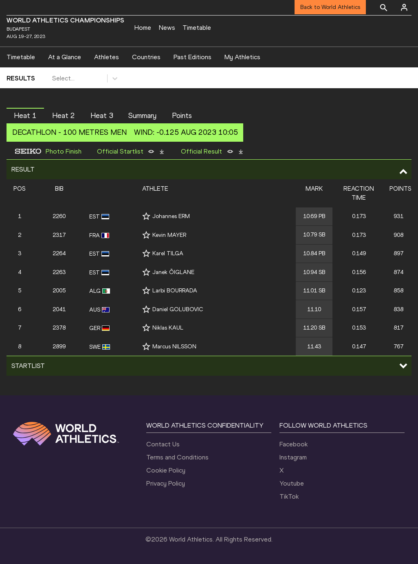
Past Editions (192, 57)
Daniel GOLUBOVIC (177, 309)
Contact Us (163, 444)
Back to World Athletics (330, 7)
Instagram (293, 457)
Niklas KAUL (167, 327)
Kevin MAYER (169, 235)
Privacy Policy (165, 483)
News (167, 27)
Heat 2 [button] (63, 115)
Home (142, 27)
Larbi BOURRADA (174, 290)
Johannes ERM (171, 216)
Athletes (106, 57)
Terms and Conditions (177, 457)
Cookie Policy (165, 470)
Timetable (197, 27)
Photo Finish (63, 151)
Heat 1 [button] (25, 115)
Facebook (293, 444)
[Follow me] (146, 216)
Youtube (291, 483)
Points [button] (182, 115)
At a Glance (64, 57)
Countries (146, 57)
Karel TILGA (167, 253)
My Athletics (242, 57)
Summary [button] (142, 115)
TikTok (289, 496)
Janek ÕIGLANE (173, 272)
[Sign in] (404, 7)
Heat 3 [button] (101, 115)
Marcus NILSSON (174, 346)
